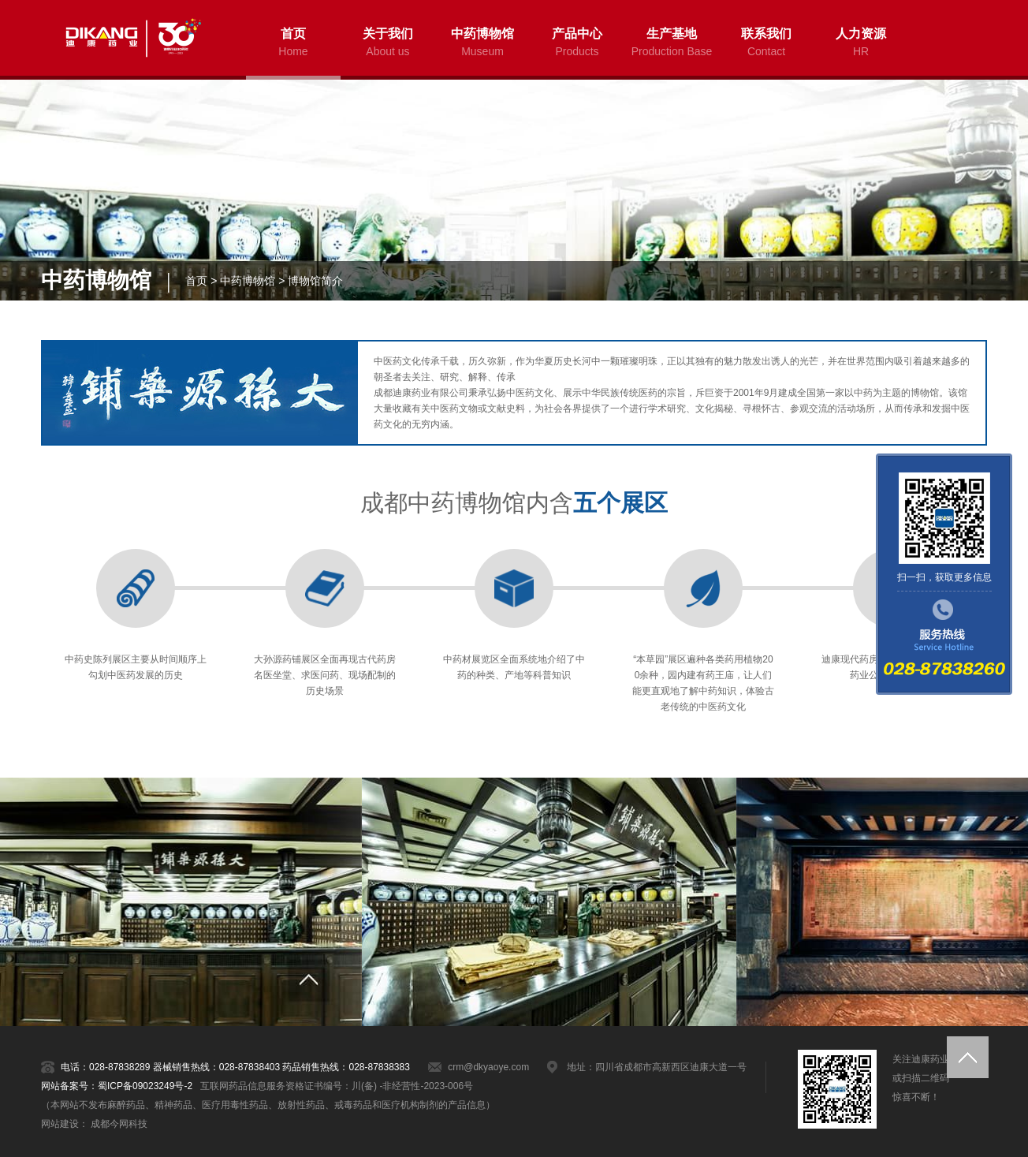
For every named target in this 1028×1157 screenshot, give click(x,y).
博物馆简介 (315, 280)
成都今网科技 (119, 1123)
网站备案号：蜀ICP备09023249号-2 (116, 1086)
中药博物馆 (247, 280)
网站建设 (60, 1123)
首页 (196, 280)
